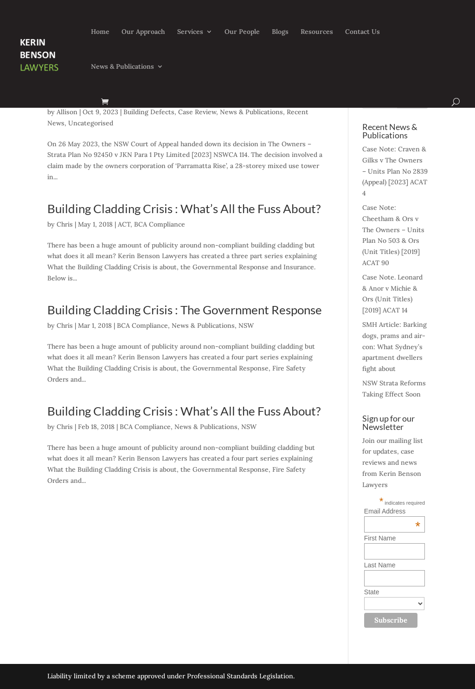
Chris (65, 224)
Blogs (280, 32)
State (371, 592)
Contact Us (362, 32)
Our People (242, 32)
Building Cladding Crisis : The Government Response (184, 309)
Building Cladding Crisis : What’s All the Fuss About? (184, 208)
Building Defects (148, 112)
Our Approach (143, 32)
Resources (317, 32)
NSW (246, 325)
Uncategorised (90, 123)
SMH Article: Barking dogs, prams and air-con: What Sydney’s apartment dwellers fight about (394, 346)
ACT (124, 224)
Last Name (380, 565)
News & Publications (122, 67)
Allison (67, 112)
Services (190, 32)
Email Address (392, 511)
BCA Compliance (159, 224)
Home (100, 32)
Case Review (197, 112)
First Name (380, 538)
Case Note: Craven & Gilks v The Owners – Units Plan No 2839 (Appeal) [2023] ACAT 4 (395, 171)
